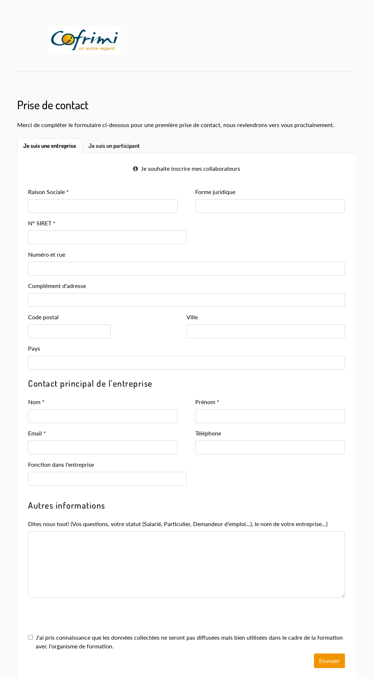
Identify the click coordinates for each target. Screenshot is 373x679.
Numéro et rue (46, 254)
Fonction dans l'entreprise (61, 464)
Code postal (43, 316)
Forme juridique (215, 191)
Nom (36, 401)
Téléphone (208, 433)
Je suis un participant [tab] (114, 145)
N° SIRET (41, 223)
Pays (34, 348)
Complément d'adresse (57, 285)
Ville (192, 316)
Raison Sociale (48, 191)
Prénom (207, 401)
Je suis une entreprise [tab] (49, 145)
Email (37, 433)
